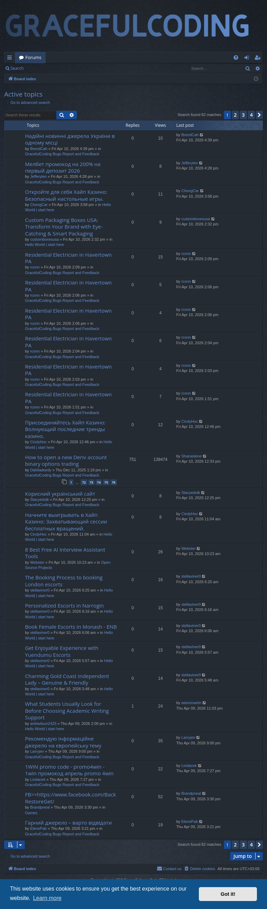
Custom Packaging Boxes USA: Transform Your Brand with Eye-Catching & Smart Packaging (64, 226)
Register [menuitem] (259, 58)
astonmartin (191, 703)
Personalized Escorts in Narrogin (64, 605)
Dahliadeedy (40, 470)
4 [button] (251, 114)
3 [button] (243, 114)
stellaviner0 (40, 590)
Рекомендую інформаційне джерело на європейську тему (63, 742)
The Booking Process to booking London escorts (64, 580)
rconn (35, 267)
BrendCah (39, 149)
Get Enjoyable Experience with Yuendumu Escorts (61, 651)
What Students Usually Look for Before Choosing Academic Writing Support (67, 710)
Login (39, 68)
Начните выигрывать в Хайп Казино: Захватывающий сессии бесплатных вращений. (66, 521)
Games (31, 813)
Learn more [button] (47, 898)
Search (17, 68)
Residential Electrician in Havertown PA (68, 258)
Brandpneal (40, 807)
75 (106, 482)
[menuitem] (235, 57)
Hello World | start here (44, 244)
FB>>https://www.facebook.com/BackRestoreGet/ (70, 797)
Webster (37, 562)
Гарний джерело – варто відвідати (68, 822)
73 (91, 482)
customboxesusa (44, 239)
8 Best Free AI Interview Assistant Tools (65, 553)
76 (113, 482)
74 (98, 482)
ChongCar (39, 205)
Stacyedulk (39, 499)
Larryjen (37, 751)
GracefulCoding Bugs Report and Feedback (62, 154)
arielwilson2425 (43, 723)
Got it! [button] (228, 894)
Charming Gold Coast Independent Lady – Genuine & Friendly (67, 679)
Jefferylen (38, 176)
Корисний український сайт (60, 493)
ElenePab (38, 828)
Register (62, 68)
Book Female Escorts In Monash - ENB (71, 626)
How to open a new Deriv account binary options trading (66, 460)
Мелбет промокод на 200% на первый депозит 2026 (62, 167)
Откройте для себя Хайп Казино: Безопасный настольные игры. (66, 195)
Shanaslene (191, 456)
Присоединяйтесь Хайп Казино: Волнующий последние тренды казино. (65, 429)
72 (84, 482)
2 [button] (235, 114)
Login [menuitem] (248, 58)
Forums (33, 57)
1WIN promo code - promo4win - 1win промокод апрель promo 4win (69, 770)
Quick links (11, 58)
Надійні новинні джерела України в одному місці (70, 139)
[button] (259, 115)
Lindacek (38, 779)
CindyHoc (38, 442)
